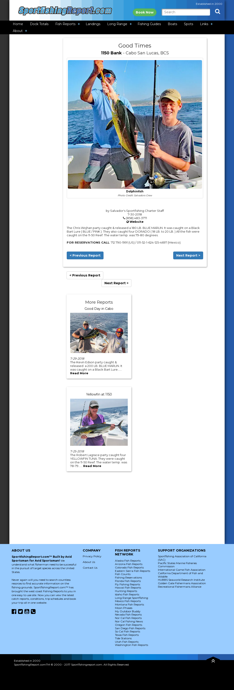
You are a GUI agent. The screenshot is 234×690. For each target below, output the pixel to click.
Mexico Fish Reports (128, 601)
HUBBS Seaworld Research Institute (181, 579)
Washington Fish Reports (131, 645)
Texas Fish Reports (127, 635)
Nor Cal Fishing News (129, 621)
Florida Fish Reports (128, 581)
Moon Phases (123, 608)
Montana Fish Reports (129, 604)
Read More (79, 373)
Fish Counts (122, 574)
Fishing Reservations (128, 577)
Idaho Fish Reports (127, 594)
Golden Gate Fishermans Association (182, 583)
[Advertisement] (36, 106)
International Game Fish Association (181, 569)
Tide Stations (123, 638)
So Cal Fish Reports (127, 631)
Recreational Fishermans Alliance (179, 586)
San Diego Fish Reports (130, 628)
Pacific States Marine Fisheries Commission (177, 564)
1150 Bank (111, 53)
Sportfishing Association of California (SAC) (182, 558)
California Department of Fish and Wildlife (180, 574)
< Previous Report (85, 255)
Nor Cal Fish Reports (128, 618)
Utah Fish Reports (126, 641)
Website (137, 221)
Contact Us (90, 567)
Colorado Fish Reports (129, 567)
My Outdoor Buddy (128, 611)
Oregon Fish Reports (128, 624)
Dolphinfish (135, 191)
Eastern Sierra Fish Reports (132, 571)
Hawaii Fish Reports (128, 587)
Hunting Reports (126, 591)
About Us (89, 562)
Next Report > (188, 255)
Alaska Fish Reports (128, 560)
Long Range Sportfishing (131, 598)
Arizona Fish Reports (128, 564)
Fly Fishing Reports (127, 584)
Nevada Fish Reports (128, 614)
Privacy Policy (92, 556)
